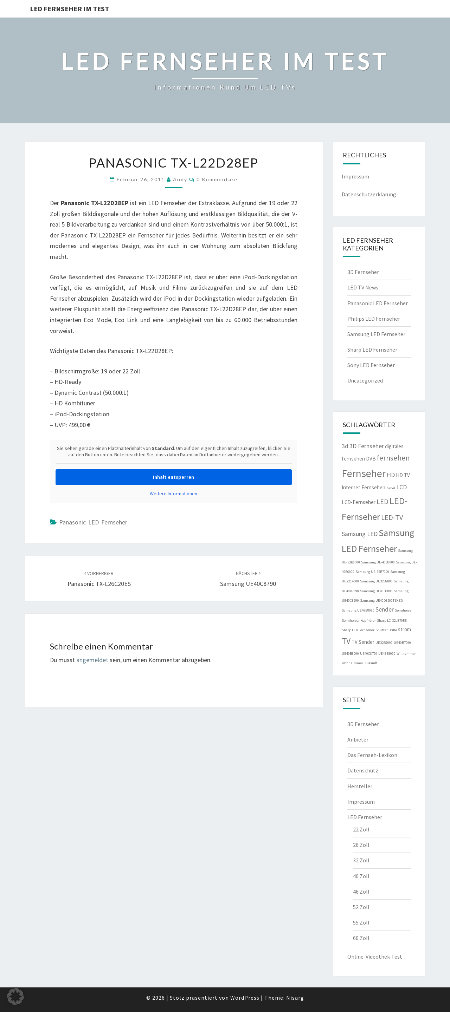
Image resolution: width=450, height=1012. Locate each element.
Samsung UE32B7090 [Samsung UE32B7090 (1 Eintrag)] (376, 581)
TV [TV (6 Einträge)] (346, 641)
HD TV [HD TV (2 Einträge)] (403, 475)
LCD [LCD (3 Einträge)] (401, 487)
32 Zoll (361, 860)
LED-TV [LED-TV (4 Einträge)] (392, 517)
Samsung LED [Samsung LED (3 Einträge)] (360, 534)
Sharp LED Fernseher (372, 349)
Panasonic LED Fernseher (93, 522)
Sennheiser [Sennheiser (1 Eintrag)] (404, 610)
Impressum (355, 176)
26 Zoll (361, 844)
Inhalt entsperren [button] (173, 477)
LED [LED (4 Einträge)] (382, 501)
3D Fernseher (363, 271)
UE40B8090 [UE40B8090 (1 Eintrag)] (350, 653)
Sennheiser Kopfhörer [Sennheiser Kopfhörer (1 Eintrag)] (359, 620)
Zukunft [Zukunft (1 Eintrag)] (370, 663)
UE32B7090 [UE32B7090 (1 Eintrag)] (384, 642)
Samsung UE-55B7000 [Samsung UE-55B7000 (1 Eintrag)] (372, 571)
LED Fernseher (364, 817)
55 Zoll (361, 922)
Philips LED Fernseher (373, 318)
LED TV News (362, 287)
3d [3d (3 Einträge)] (345, 446)
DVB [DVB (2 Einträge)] (371, 458)
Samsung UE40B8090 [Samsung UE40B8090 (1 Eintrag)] (376, 591)
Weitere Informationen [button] (173, 494)
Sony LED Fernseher (371, 364)
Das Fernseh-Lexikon (372, 754)
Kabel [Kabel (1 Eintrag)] (390, 488)
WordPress (244, 997)
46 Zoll (361, 891)
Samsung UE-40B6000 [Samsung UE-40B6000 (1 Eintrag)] (378, 562)
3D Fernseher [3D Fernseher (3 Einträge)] (366, 446)
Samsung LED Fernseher (376, 334)
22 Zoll (361, 829)
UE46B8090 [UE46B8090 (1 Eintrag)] (387, 653)
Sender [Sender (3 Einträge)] (384, 609)
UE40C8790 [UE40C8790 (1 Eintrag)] (368, 653)
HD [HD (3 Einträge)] (391, 475)
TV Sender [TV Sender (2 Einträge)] (363, 642)
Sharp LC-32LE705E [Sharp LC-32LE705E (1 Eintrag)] (392, 620)
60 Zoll (361, 937)
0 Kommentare (217, 179)
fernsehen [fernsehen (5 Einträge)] (393, 458)
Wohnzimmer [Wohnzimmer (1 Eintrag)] (352, 663)
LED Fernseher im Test (69, 8)
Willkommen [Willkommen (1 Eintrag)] (407, 653)
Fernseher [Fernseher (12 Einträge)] (364, 473)
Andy (180, 179)
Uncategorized (365, 380)
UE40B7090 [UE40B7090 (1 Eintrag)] (402, 642)
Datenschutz (362, 770)
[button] (15, 996)
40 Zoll (361, 876)
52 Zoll (361, 906)
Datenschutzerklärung (369, 194)
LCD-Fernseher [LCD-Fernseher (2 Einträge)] (358, 502)
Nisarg (295, 997)
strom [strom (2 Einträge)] (404, 629)
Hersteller (359, 786)
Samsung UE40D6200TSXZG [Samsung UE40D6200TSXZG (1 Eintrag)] (381, 600)
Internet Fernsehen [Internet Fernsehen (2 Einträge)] (363, 487)
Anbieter (357, 739)
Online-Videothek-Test (374, 956)
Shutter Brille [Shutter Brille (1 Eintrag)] (386, 630)
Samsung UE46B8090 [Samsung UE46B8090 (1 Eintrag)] (358, 610)
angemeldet (92, 660)
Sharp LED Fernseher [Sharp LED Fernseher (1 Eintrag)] (358, 630)
